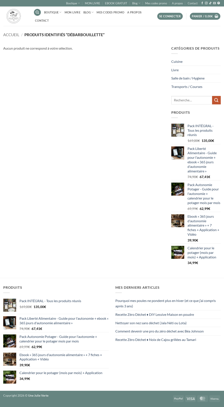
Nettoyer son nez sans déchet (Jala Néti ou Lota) (151, 323)
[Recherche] (37, 12)
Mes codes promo (156, 3)
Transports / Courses (186, 86)
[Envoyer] (216, 100)
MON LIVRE (92, 3)
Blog (136, 3)
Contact (193, 3)
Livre (175, 70)
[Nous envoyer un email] (214, 3)
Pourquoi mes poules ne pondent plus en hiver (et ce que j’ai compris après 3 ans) (165, 303)
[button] (170, 16)
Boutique (73, 3)
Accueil (11, 34)
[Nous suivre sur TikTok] (210, 3)
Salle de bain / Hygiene (188, 78)
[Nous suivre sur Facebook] (202, 3)
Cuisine (177, 61)
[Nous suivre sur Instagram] (206, 3)
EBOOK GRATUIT (116, 3)
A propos (177, 3)
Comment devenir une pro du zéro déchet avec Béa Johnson (159, 331)
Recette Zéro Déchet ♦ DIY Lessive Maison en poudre (154, 314)
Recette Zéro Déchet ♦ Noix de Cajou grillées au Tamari (155, 339)
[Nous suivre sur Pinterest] (218, 3)
